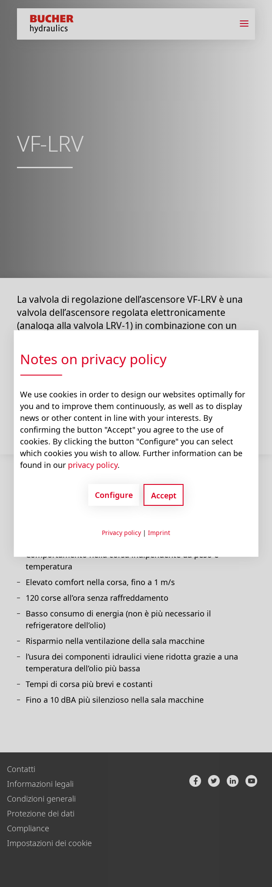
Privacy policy (121, 532)
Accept (163, 495)
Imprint (159, 532)
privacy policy (93, 465)
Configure (114, 495)
